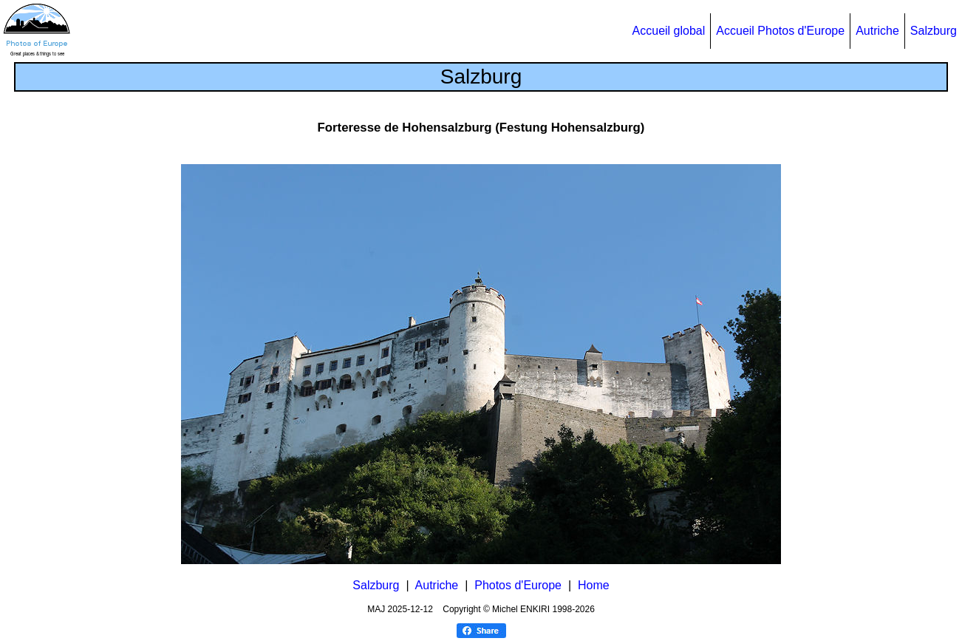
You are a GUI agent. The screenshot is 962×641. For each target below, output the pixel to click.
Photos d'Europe (518, 585)
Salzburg (933, 30)
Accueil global (669, 30)
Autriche (877, 30)
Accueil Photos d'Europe (780, 30)
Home (594, 585)
